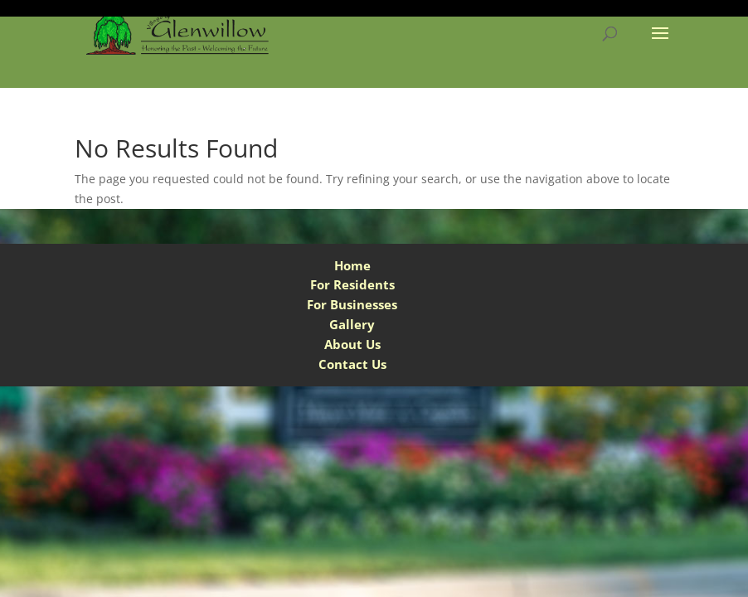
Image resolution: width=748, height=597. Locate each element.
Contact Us (352, 364)
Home (352, 265)
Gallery (352, 324)
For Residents (352, 284)
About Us (352, 344)
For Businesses (352, 304)
